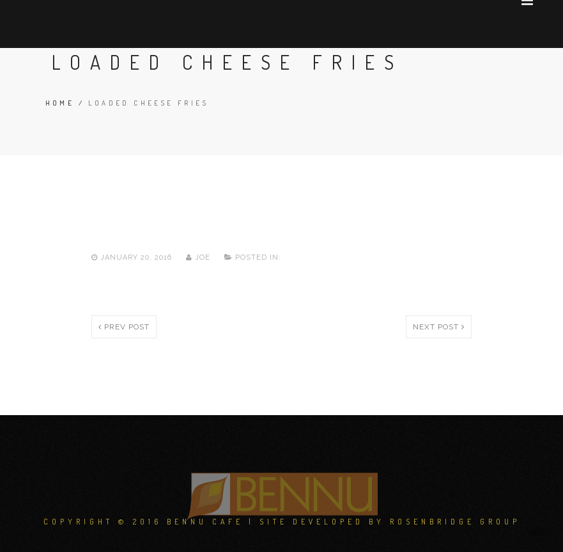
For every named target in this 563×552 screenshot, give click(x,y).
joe (199, 257)
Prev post (124, 326)
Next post (439, 326)
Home (60, 103)
